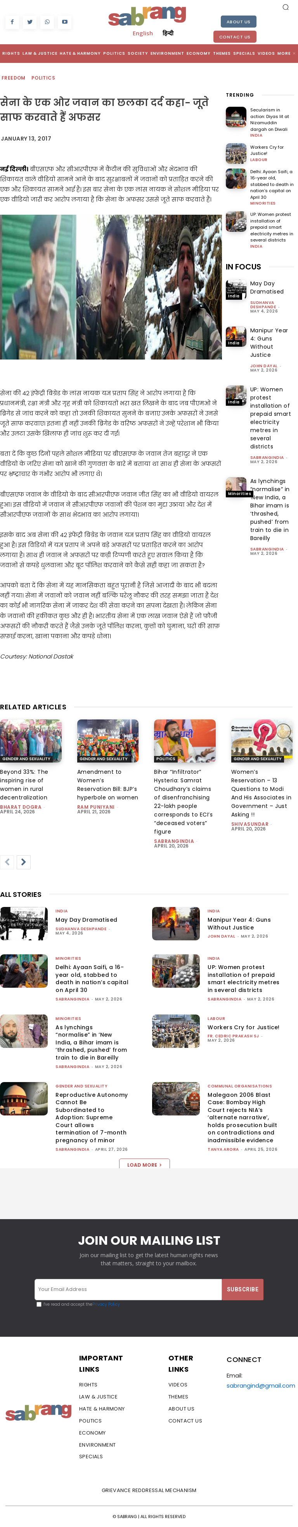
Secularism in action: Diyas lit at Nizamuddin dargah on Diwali (269, 119)
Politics (43, 78)
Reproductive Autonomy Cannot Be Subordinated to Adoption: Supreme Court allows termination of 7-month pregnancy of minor (91, 1118)
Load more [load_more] (144, 1165)
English (143, 33)
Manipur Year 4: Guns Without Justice (269, 343)
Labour (259, 160)
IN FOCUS (243, 266)
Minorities (263, 203)
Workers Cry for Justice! (267, 150)
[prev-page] (7, 862)
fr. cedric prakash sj (233, 1036)
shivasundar (250, 824)
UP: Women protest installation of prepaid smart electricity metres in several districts (271, 227)
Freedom (14, 78)
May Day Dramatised (267, 287)
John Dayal (264, 366)
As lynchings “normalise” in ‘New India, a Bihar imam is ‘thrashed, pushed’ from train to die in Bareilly (270, 509)
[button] (286, 7)
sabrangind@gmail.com (261, 1385)
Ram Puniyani (96, 807)
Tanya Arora (223, 1149)
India (256, 135)
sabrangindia (267, 457)
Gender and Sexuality (26, 759)
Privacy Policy (106, 1304)
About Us (239, 22)
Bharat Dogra (21, 807)
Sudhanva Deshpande (263, 305)
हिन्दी (168, 33)
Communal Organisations (240, 1086)
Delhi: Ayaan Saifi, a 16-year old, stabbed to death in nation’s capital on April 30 (272, 184)
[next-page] (24, 862)
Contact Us (235, 37)
